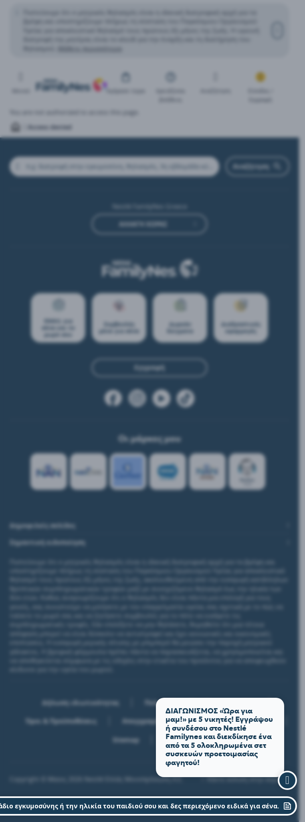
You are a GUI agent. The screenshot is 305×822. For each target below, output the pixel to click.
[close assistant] (287, 780)
